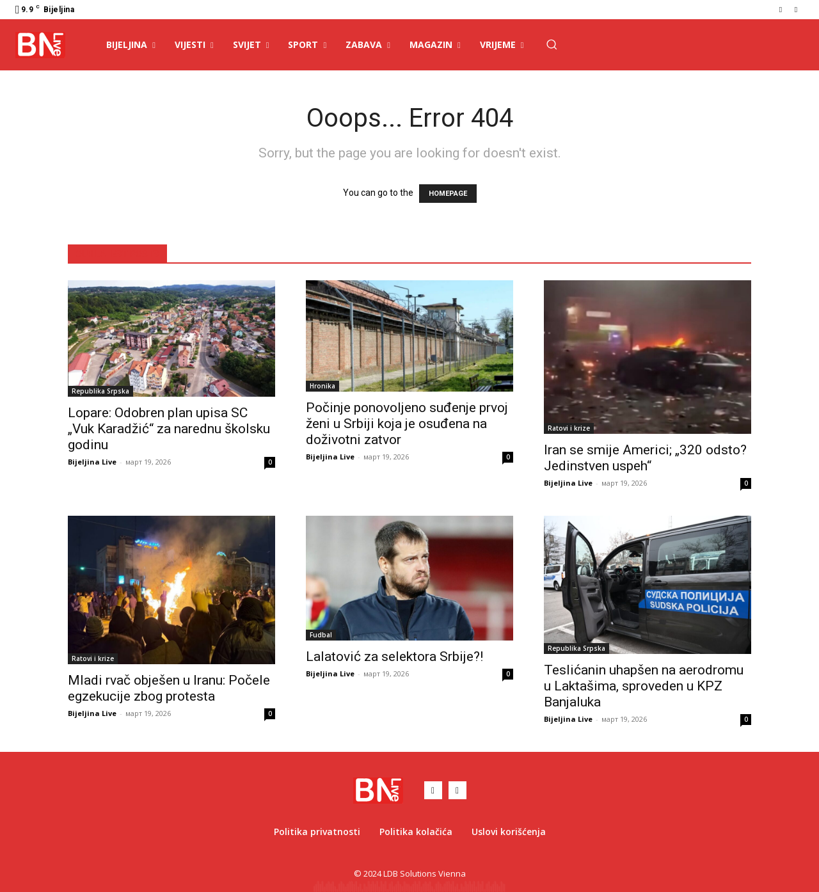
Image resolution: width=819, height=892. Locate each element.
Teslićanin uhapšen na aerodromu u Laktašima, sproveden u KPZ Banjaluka (643, 686)
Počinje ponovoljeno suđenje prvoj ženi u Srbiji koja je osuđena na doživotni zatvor (407, 423)
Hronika (322, 385)
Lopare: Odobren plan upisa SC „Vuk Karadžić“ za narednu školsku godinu (169, 428)
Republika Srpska (100, 390)
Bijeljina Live (92, 461)
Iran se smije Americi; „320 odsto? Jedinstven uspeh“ (645, 458)
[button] (551, 44)
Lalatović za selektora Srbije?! (394, 656)
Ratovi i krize (569, 428)
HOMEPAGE (448, 193)
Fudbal (321, 634)
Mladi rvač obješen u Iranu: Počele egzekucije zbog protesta (169, 688)
